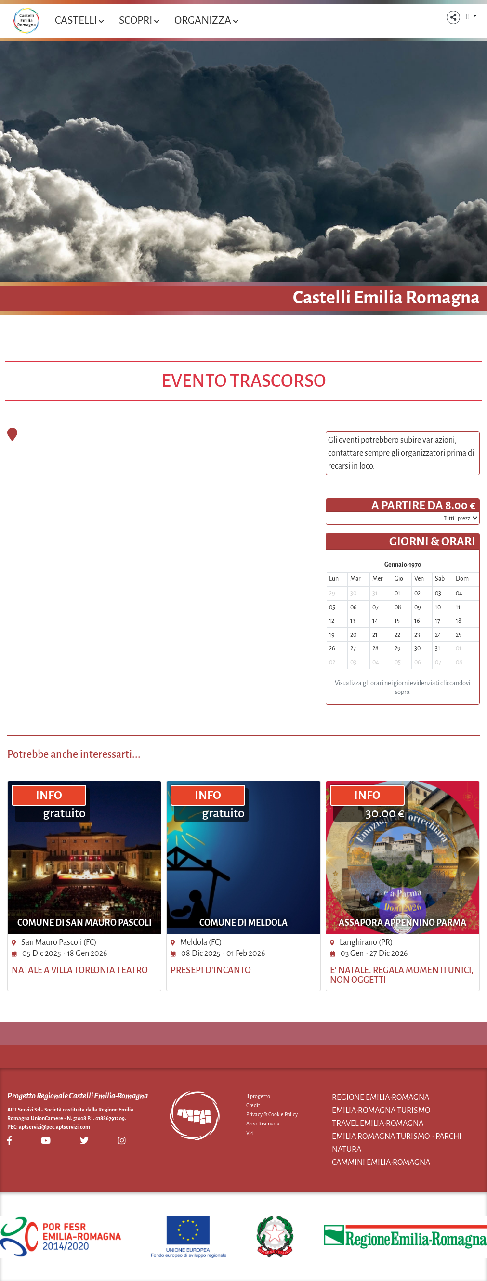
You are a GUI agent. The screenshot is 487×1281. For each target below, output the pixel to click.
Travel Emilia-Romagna (377, 1123)
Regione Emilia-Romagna (380, 1097)
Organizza (206, 20)
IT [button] (468, 16)
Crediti (254, 1105)
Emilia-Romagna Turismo (381, 1110)
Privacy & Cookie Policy (272, 1114)
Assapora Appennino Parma (402, 923)
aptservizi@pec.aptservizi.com (54, 1127)
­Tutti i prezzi (460, 518)
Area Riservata (263, 1123)
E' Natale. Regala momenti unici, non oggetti (402, 975)
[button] (453, 17)
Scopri (139, 20)
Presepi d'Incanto (211, 970)
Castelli (79, 20)
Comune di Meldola (243, 923)
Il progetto (258, 1096)
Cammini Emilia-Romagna (381, 1162)
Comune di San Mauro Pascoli (84, 923)
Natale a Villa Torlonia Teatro (80, 970)
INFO (49, 795)
